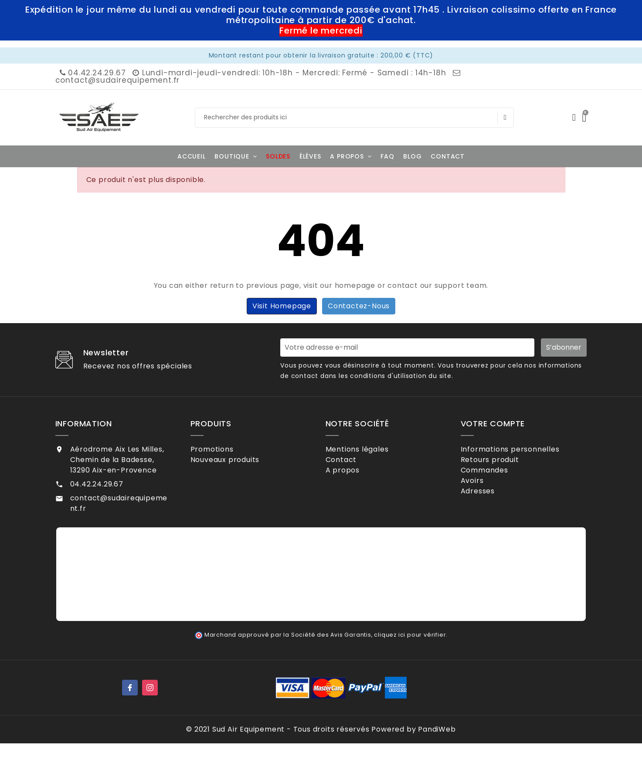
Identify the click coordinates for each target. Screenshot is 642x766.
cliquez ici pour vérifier (410, 657)
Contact (352, 463)
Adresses (489, 506)
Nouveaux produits (236, 463)
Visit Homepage (281, 306)
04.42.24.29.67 (92, 72)
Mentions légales (368, 449)
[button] (235, 156)
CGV (345, 492)
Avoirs (483, 492)
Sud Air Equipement (248, 752)
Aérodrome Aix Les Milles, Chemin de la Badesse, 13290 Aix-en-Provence (117, 459)
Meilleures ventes (234, 477)
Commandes (495, 477)
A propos (354, 477)
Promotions (223, 449)
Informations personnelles (521, 449)
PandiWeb (436, 752)
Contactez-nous (359, 306)
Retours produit (501, 463)
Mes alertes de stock (511, 534)
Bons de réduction (505, 520)
